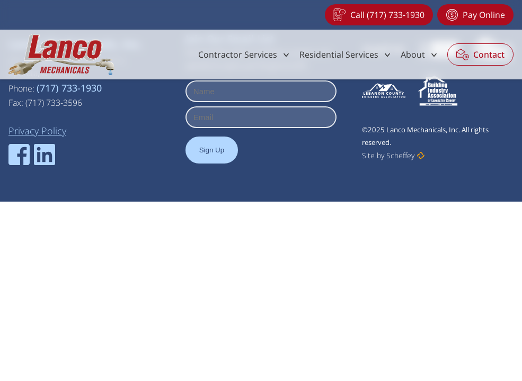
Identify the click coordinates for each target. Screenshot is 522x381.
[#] (244, 54)
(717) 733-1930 (69, 87)
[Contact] (480, 54)
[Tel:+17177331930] (379, 14)
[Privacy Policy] (37, 130)
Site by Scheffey (388, 155)
